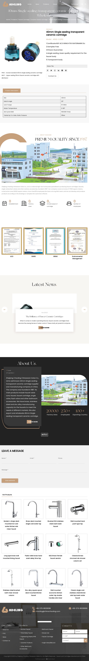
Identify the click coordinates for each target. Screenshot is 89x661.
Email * (32, 458)
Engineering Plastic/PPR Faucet (28, 638)
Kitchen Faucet (25, 629)
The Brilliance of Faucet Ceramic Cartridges (44, 316)
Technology (74, 4)
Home (29, 4)
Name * (4, 458)
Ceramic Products (26, 643)
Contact (64, 4)
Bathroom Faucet (47, 629)
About (55, 4)
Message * (5, 470)
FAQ (3, 633)
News (37, 4)
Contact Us (52, 76)
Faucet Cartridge (23, 20)
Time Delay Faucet (26, 633)
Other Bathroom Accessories (25, 647)
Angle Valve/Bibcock (48, 643)
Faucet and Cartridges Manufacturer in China (70, 656)
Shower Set (45, 633)
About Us (5, 630)
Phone (60, 458)
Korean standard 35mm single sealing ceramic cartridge (24, 73)
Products (46, 4)
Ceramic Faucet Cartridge (39, 20)
